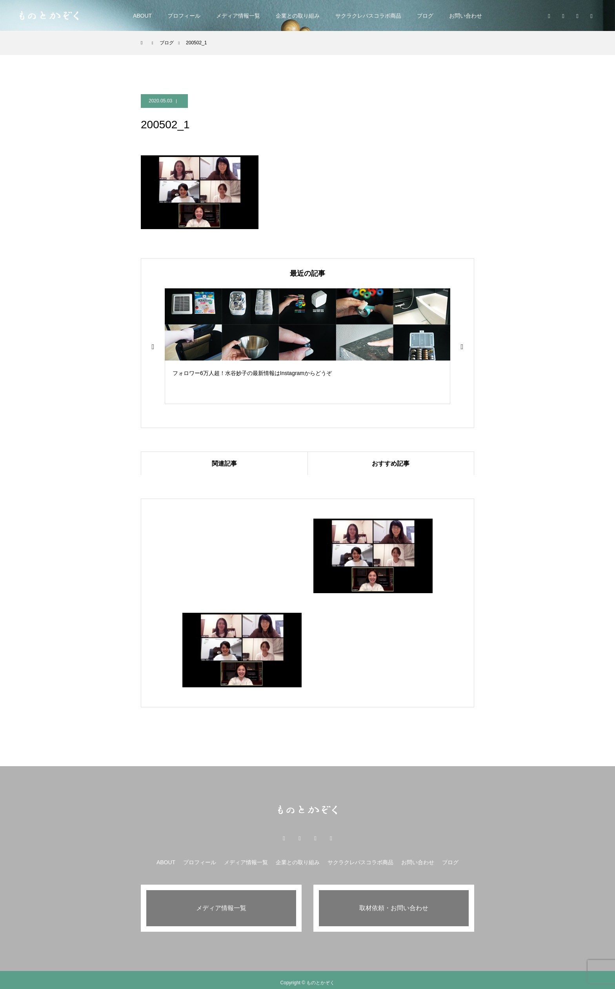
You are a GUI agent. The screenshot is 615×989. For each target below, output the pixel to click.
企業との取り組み (298, 16)
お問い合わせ (465, 16)
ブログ (425, 16)
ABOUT (142, 16)
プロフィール (183, 16)
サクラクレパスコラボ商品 (368, 16)
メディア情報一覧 (238, 16)
